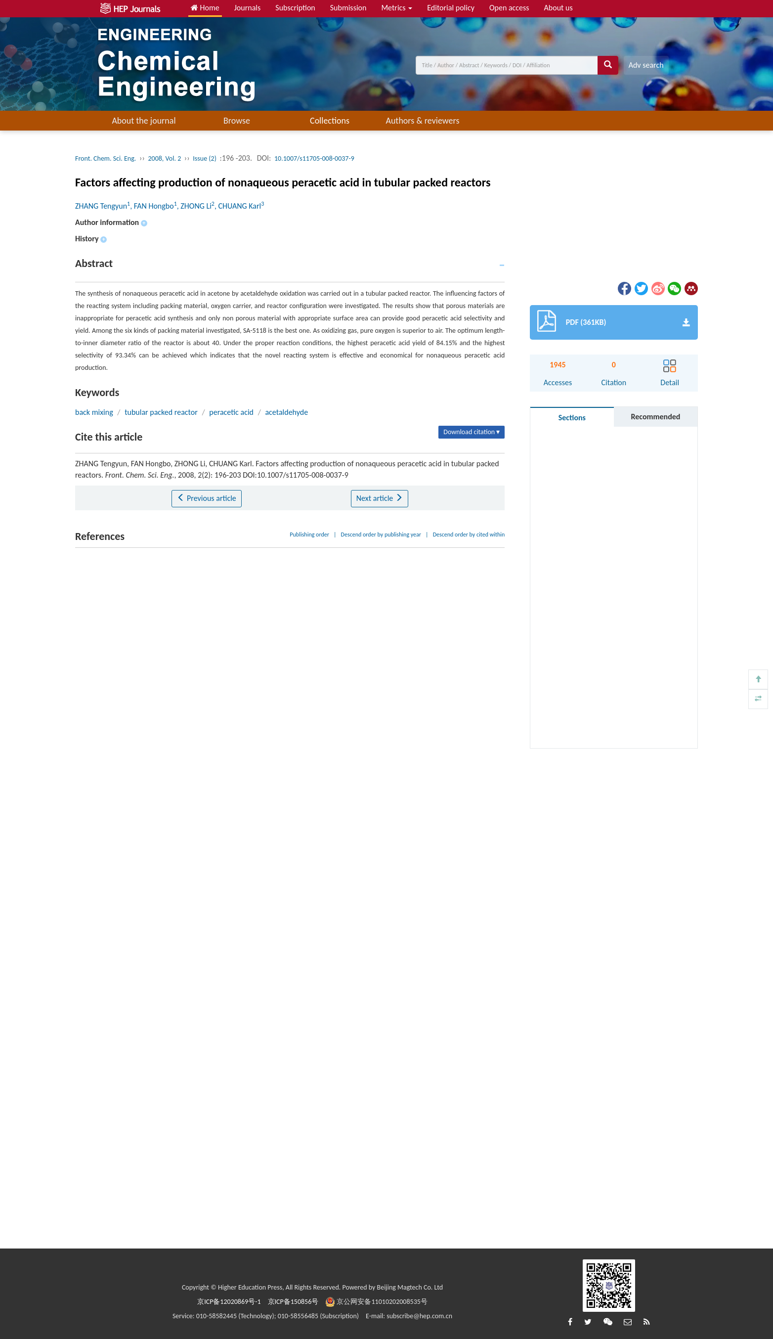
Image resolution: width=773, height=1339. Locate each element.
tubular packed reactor (161, 412)
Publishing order (309, 534)
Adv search (646, 65)
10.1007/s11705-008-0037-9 (314, 158)
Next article (379, 498)
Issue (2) (204, 158)
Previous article (206, 498)
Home (205, 7)
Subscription (295, 7)
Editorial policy (450, 7)
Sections (572, 417)
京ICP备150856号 (293, 1301)
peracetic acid (231, 412)
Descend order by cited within (469, 534)
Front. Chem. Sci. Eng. (105, 158)
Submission (348, 7)
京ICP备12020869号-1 (228, 1301)
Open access (509, 7)
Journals (247, 7)
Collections (329, 120)
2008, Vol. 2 (164, 158)
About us (558, 7)
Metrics (396, 7)
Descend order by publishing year (381, 534)
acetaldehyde (286, 412)
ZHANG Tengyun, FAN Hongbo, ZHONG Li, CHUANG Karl (169, 206)
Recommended (655, 416)
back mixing (94, 412)
